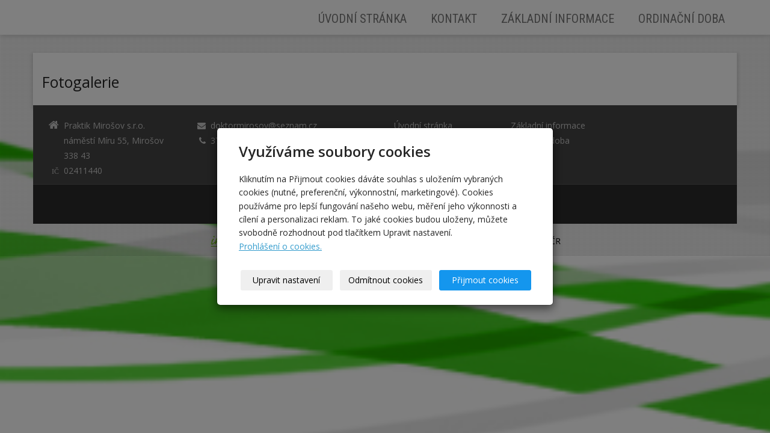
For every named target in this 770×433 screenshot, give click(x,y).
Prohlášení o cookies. (280, 246)
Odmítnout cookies (386, 280)
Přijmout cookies (485, 280)
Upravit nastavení (287, 280)
